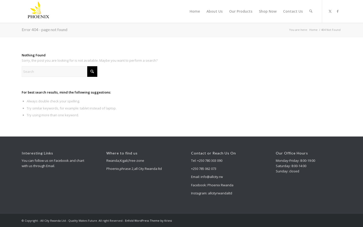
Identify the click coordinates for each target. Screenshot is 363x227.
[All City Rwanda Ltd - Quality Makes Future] (39, 11)
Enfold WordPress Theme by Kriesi (148, 220)
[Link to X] (330, 11)
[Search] (311, 11)
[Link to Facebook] (337, 11)
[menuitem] (195, 11)
